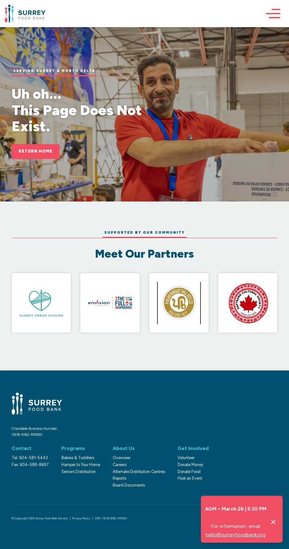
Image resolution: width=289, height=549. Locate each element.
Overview (121, 457)
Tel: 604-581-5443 (30, 457)
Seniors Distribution (78, 471)
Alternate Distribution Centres (139, 471)
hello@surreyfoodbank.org (235, 535)
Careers (120, 464)
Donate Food (189, 471)
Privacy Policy (81, 518)
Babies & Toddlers (77, 457)
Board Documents (129, 485)
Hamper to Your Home (80, 464)
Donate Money (190, 464)
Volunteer (186, 457)
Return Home (36, 151)
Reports (119, 478)
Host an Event (190, 478)
